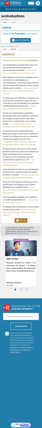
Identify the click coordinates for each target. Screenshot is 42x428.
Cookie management (10, 424)
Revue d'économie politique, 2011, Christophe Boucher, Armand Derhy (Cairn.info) (20, 190)
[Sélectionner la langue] (31, 3)
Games (15, 9)
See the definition (22, 40)
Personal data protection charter (14, 422)
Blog (7, 9)
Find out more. (23, 233)
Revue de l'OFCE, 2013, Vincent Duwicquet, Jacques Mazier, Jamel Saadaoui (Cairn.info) (19, 212)
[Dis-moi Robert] (21, 376)
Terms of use (23, 424)
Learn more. (29, 418)
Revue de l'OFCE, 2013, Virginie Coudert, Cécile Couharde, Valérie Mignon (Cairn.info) (20, 91)
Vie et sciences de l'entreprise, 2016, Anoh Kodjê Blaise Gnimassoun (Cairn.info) (19, 162)
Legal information (33, 422)
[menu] (2, 3)
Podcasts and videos (29, 9)
